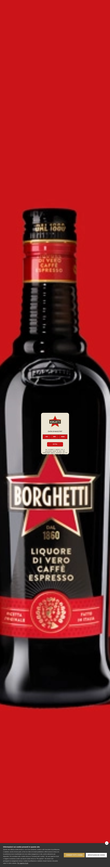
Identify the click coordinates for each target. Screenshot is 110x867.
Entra (55, 444)
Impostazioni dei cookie (96, 855)
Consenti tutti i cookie (74, 855)
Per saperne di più (22, 863)
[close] (106, 843)
